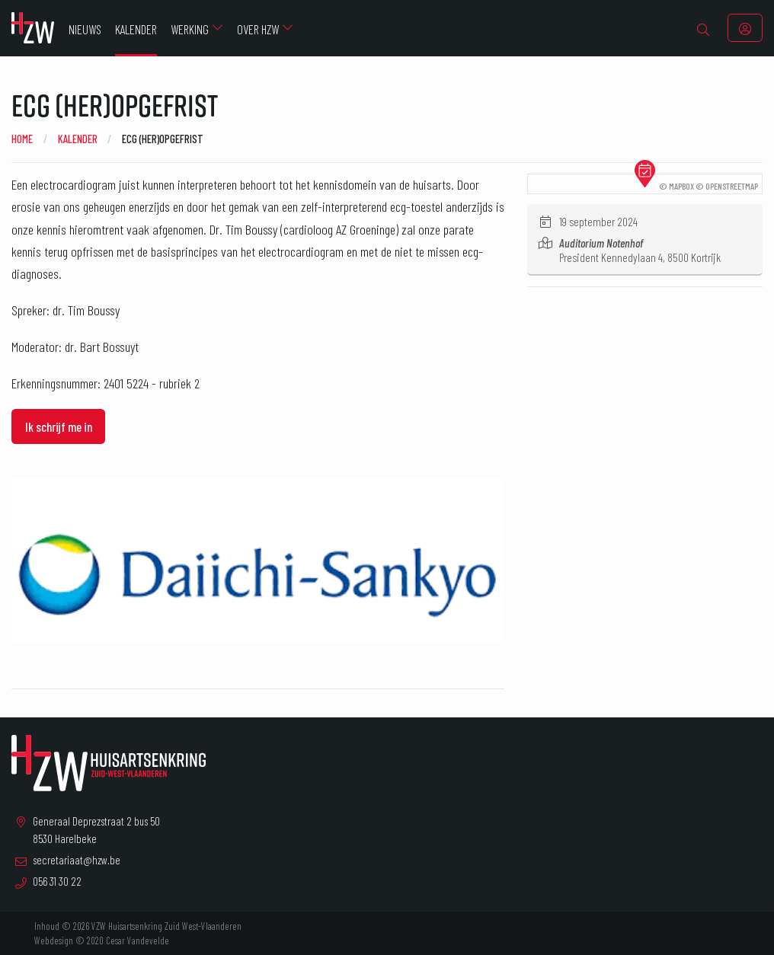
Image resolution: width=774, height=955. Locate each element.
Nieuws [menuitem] (85, 29)
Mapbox (681, 185)
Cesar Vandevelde (137, 940)
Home (22, 138)
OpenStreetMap (731, 185)
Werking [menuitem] (190, 29)
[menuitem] (703, 28)
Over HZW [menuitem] (258, 29)
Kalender (78, 138)
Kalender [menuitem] (136, 29)
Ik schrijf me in (58, 426)
